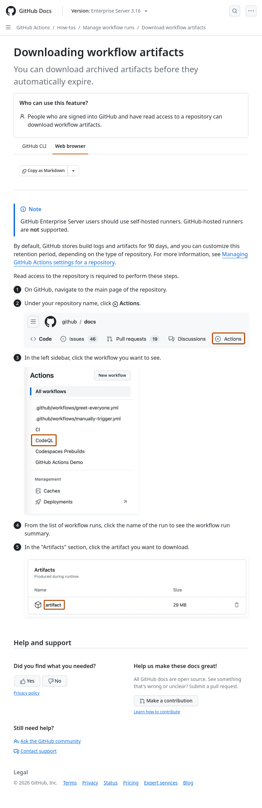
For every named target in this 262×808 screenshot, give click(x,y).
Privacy (90, 782)
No (54, 681)
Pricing (131, 782)
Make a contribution (166, 700)
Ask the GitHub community (47, 741)
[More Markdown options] (73, 170)
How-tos (66, 27)
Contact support (35, 751)
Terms (70, 782)
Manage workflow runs (108, 27)
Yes (27, 681)
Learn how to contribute (157, 712)
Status (111, 782)
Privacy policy (27, 693)
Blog (188, 782)
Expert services (161, 782)
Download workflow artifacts (174, 27)
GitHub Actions (33, 27)
